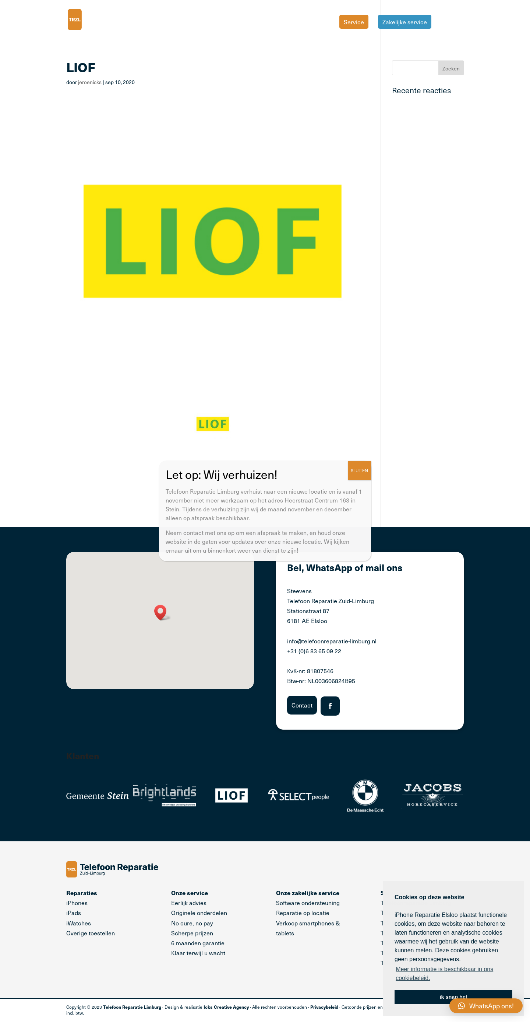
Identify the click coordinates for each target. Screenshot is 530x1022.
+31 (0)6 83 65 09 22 (314, 650)
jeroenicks (90, 82)
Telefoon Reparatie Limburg (132, 1007)
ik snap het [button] (453, 997)
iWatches (78, 922)
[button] (162, 612)
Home (322, 22)
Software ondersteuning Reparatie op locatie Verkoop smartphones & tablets (308, 912)
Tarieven (452, 22)
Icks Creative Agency (226, 1007)
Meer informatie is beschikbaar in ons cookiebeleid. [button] (444, 973)
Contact (302, 705)
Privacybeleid (324, 1007)
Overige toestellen (90, 932)
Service (354, 21)
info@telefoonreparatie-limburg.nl (332, 640)
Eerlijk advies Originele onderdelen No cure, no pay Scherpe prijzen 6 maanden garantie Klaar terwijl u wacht (199, 922)
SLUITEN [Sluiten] (359, 470)
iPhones (77, 902)
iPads (73, 912)
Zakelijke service (404, 21)
